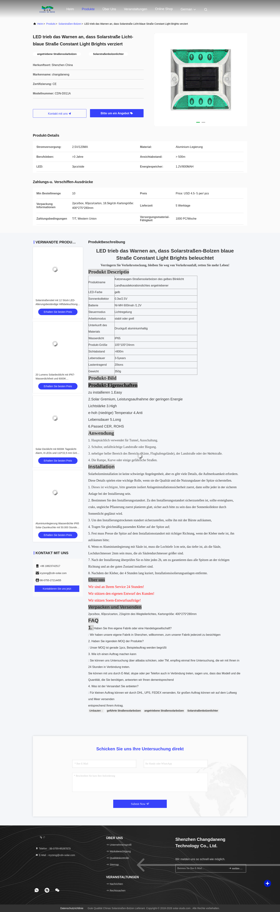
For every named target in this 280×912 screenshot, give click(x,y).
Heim (70, 9)
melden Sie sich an (236, 868)
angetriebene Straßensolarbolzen (164, 710)
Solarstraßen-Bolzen (69, 23)
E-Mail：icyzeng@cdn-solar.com (55, 855)
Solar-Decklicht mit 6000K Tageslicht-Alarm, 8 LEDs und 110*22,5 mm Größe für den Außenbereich (58, 453)
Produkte (88, 9)
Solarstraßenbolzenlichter (202, 710)
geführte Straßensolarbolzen (124, 710)
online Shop (164, 9)
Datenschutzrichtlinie (71, 908)
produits (50, 23)
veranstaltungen (135, 9)
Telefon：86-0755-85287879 (53, 848)
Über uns (109, 9)
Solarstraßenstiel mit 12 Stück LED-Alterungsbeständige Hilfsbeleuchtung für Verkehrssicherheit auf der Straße (57, 304)
